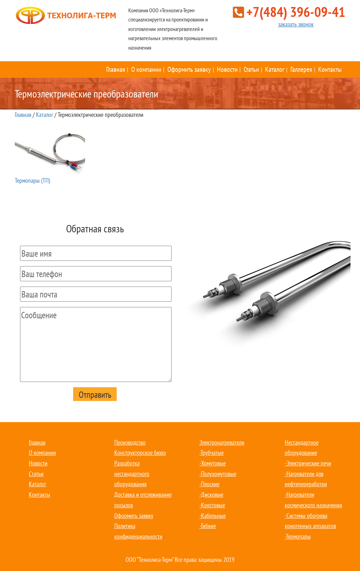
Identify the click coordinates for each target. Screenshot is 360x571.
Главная (115, 69)
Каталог (274, 69)
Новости (227, 69)
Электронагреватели (221, 442)
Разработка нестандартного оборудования (131, 473)
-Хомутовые (212, 463)
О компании (146, 69)
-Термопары (298, 536)
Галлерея (301, 69)
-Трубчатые (211, 452)
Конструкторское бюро (140, 452)
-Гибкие (207, 526)
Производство (130, 442)
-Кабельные (212, 516)
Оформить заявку (189, 69)
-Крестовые (212, 505)
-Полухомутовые (217, 474)
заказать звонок (296, 24)
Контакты (330, 69)
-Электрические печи (308, 463)
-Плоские (209, 484)
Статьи (251, 69)
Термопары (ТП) (50, 158)
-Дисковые (211, 494)
